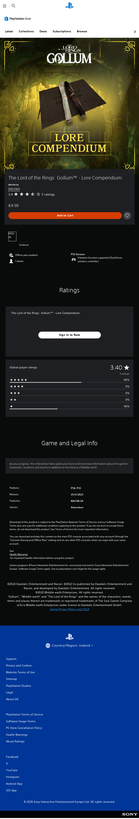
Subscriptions (62, 31)
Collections (26, 31)
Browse (82, 31)
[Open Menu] (4, 6)
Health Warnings (19, 554)
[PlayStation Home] (69, 5)
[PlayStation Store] (18, 18)
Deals (43, 31)
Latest (9, 31)
